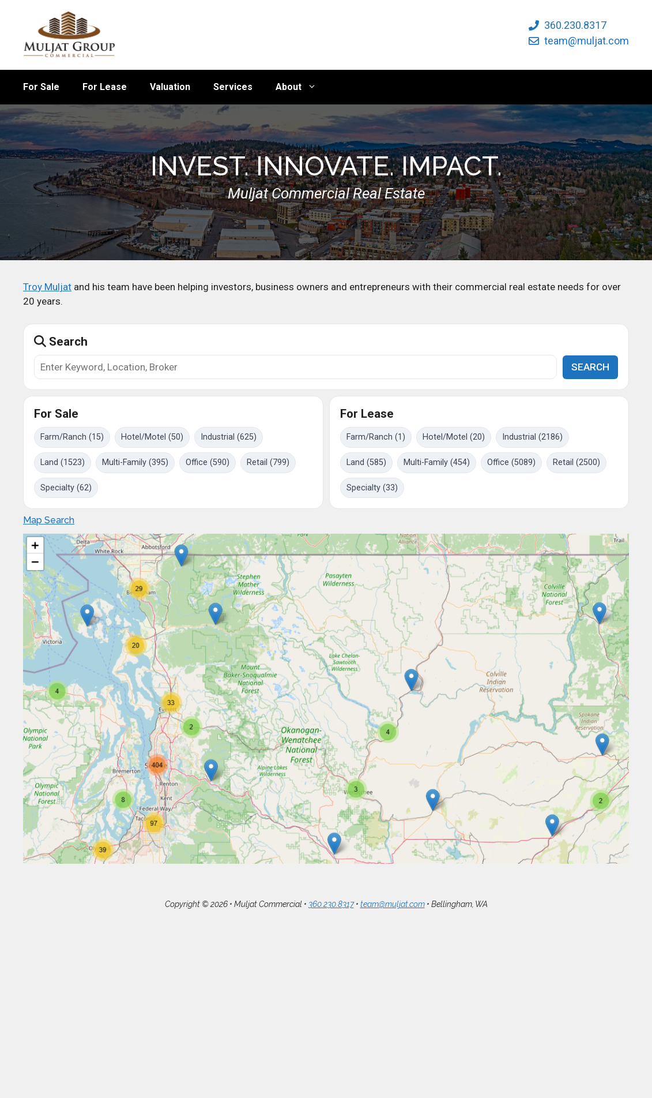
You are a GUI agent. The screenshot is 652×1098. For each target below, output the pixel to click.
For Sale (41, 86)
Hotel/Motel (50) (152, 437)
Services (232, 86)
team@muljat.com (586, 41)
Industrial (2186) (532, 437)
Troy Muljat (47, 287)
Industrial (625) (229, 437)
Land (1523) (62, 462)
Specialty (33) (372, 488)
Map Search (48, 520)
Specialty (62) (66, 488)
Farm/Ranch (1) (375, 437)
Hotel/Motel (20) (454, 437)
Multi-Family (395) (135, 462)
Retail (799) (268, 462)
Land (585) (366, 462)
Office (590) (207, 462)
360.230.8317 (575, 25)
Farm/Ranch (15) (72, 437)
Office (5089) (511, 462)
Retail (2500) (576, 462)
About (302, 87)
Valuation (170, 86)
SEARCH (590, 367)
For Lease (104, 86)
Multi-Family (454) (437, 462)
